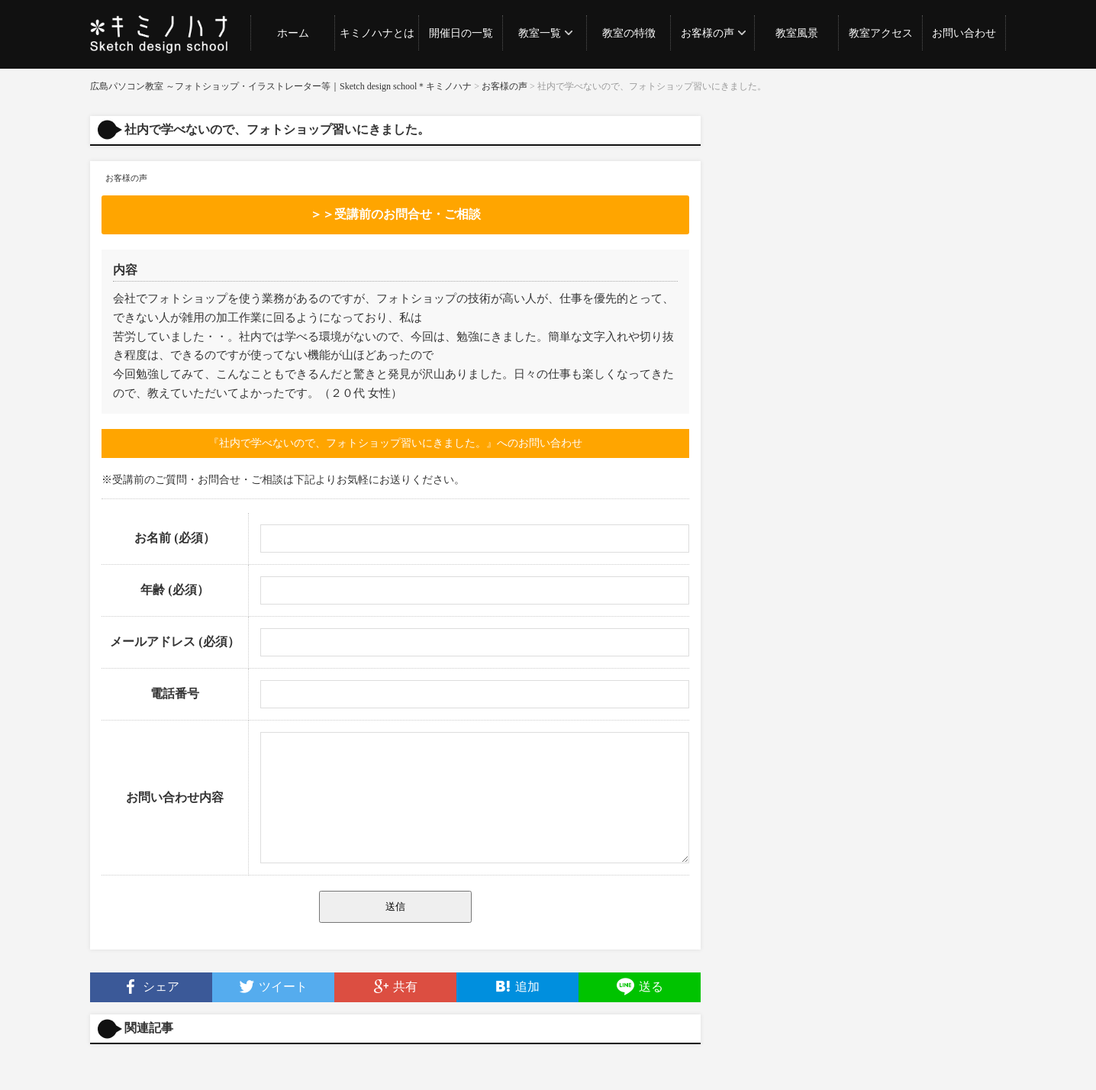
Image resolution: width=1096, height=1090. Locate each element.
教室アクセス (881, 33)
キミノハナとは (377, 33)
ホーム (293, 33)
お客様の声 (707, 33)
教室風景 (796, 33)
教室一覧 (539, 33)
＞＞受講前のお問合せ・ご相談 (395, 214)
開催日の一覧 (461, 33)
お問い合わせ (964, 33)
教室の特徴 (629, 33)
